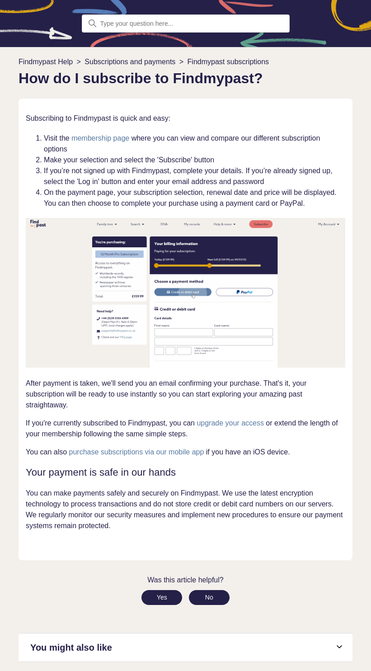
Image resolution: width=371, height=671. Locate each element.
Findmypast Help (46, 62)
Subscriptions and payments (130, 62)
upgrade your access (230, 423)
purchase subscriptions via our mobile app (136, 452)
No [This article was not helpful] (209, 597)
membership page (100, 138)
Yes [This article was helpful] (162, 597)
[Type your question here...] (186, 23)
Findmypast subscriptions (228, 62)
